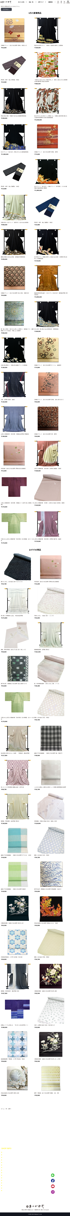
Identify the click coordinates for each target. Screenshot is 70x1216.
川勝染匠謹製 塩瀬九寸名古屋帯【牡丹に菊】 (45, 991)
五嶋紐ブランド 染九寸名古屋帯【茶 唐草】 (45, 434)
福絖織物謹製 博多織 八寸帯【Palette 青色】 (13, 1059)
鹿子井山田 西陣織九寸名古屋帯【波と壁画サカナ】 (14, 683)
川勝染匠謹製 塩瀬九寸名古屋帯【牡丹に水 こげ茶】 (47, 1059)
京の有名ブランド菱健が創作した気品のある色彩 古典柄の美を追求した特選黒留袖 (50, 257)
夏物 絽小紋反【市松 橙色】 (42, 957)
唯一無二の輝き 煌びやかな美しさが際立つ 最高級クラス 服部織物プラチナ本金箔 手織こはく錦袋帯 (17, 329)
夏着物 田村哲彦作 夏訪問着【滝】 (10, 991)
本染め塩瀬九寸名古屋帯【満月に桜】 (10, 1093)
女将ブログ (40, 2)
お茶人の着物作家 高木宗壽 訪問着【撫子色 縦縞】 (48, 539)
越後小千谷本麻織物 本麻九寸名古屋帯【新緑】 (13, 889)
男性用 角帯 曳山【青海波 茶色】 (10, 79)
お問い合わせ (6, 1170)
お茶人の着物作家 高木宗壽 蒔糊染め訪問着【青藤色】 (15, 434)
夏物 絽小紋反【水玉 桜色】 (42, 717)
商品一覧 (31, 2)
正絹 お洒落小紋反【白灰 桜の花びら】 (44, 1025)
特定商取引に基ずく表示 (9, 1157)
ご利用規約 (6, 1162)
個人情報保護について (9, 1160)
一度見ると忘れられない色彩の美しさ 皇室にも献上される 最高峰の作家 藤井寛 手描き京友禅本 (50, 80)
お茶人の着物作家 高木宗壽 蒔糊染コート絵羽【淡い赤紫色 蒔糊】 (17, 503)
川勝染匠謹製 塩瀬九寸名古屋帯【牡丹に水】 (12, 923)
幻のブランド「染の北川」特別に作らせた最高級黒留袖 (14, 152)
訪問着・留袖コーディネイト (10, 1183)
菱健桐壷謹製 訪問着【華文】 (42, 649)
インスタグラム (60, 1192)
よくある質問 (6, 1172)
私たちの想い (21, 2)
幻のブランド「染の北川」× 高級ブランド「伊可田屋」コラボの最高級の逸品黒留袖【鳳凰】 (50, 187)
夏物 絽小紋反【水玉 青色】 (42, 855)
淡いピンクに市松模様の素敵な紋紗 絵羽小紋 (12, 787)
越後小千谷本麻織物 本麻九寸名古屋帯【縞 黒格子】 (48, 753)
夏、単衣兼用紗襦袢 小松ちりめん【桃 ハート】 (46, 683)
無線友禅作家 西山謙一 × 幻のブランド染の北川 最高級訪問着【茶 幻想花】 (51, 293)
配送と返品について (8, 1155)
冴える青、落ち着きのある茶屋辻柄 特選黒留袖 (46, 329)
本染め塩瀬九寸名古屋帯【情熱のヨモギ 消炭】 (46, 923)
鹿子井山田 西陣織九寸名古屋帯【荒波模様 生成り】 (48, 889)
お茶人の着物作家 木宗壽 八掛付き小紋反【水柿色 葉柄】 (49, 503)
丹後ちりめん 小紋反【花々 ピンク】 (44, 615)
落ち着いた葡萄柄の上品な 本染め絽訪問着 (12, 615)
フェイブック (59, 1180)
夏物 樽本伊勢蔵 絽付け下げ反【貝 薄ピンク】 (13, 649)
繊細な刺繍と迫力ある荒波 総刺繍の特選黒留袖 (13, 257)
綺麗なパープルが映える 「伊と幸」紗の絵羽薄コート (14, 1025)
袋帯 (9, 1108)
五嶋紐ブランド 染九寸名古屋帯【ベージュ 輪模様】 (48, 365)
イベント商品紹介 (7, 1167)
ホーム (2, 1108)
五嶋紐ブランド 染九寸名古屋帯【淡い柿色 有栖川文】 (15, 293)
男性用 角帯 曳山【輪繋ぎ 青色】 (43, 222)
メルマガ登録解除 (7, 1175)
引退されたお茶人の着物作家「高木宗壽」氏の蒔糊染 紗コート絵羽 (17, 539)
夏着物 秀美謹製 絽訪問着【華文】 (10, 821)
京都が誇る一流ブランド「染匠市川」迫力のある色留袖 (14, 222)
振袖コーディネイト (8, 1180)
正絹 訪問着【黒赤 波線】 (8, 399)
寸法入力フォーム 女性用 (9, 1188)
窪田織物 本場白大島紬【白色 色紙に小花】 (45, 821)
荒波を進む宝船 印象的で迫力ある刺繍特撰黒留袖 (13, 116)
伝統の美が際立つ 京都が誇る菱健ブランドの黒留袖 (14, 365)
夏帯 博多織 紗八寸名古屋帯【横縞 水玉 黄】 (46, 1093)
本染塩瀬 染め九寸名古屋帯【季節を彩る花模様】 (13, 468)
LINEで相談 (59, 1175)
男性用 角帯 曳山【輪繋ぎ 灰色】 (10, 186)
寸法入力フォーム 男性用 (9, 1190)
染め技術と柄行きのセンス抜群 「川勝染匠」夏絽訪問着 (15, 753)
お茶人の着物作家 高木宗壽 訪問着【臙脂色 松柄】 (48, 468)
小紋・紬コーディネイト (9, 1178)
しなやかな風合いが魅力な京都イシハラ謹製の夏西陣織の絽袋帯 (50, 787)
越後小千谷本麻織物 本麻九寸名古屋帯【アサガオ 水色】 (16, 855)
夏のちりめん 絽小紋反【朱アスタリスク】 (12, 581)
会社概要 (5, 1165)
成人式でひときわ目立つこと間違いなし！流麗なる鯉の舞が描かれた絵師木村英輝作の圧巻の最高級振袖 (50, 116)
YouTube (58, 1186)
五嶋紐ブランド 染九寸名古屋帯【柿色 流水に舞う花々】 (49, 399)
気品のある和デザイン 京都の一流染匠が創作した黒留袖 (48, 45)
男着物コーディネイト (9, 1185)
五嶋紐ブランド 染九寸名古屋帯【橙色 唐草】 (46, 152)
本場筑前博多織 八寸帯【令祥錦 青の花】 (12, 957)
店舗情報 (50, 2)
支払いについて (7, 1152)
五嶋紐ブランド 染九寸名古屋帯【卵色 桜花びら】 (14, 45)
